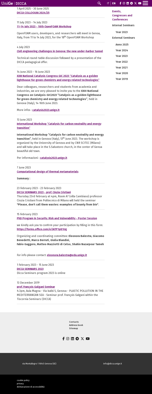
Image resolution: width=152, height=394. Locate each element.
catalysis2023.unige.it (46, 110)
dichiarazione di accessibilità (30, 386)
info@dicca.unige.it (112, 363)
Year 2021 (122, 67)
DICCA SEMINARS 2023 (30, 269)
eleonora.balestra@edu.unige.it (67, 255)
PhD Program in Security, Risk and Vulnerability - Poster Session (57, 218)
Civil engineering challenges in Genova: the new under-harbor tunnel (60, 51)
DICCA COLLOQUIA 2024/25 (33, 12)
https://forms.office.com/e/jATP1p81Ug (42, 229)
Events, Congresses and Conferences (122, 15)
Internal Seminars (123, 25)
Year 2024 (122, 50)
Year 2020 (122, 73)
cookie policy (23, 380)
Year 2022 (122, 61)
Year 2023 (122, 32)
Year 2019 (122, 79)
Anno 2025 (122, 44)
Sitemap (73, 328)
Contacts (74, 322)
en (114, 3)
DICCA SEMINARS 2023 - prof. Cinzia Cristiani (44, 192)
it (108, 3)
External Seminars (123, 37)
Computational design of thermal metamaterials (47, 171)
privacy (20, 383)
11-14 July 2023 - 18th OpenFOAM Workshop (44, 26)
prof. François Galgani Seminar (36, 286)
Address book (76, 325)
